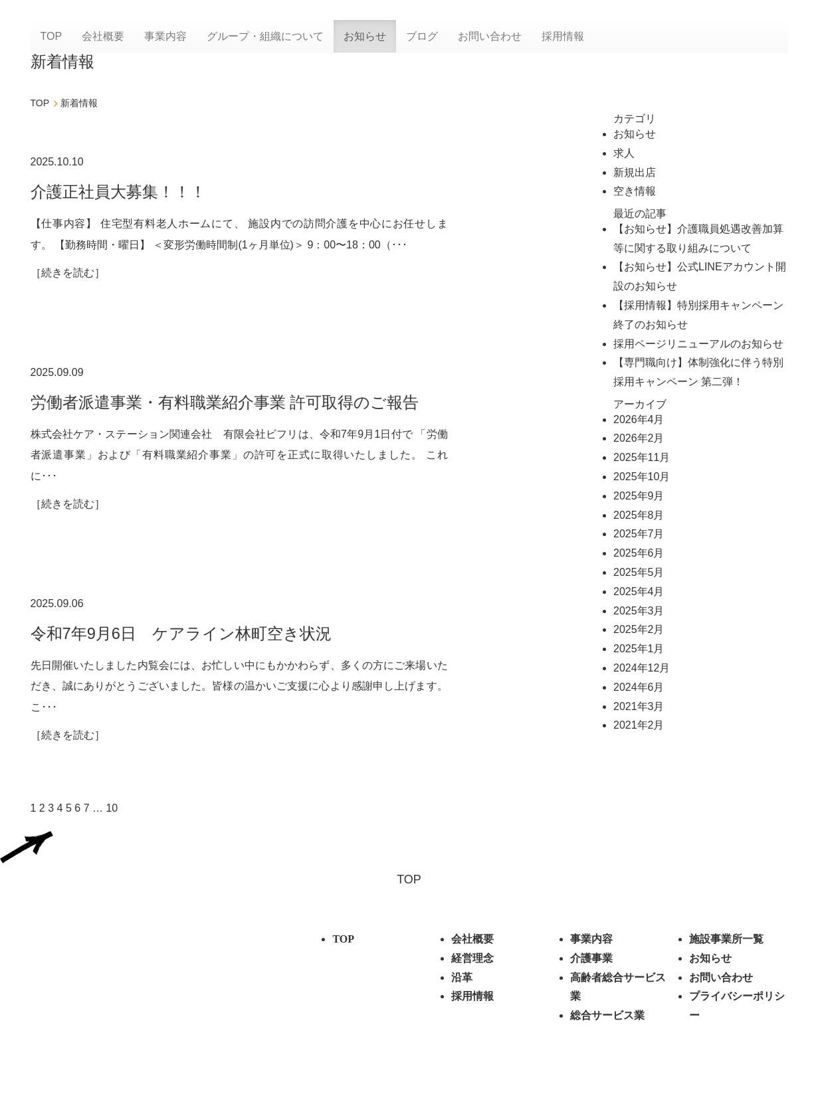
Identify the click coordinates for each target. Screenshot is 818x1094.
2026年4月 (639, 419)
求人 (624, 153)
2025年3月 (639, 610)
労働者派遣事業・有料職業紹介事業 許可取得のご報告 (225, 403)
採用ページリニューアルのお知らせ (698, 343)
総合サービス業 (607, 1018)
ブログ (422, 36)
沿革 (461, 980)
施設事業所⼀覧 (726, 942)
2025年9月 (639, 495)
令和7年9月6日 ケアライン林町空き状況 (181, 635)
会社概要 (103, 36)
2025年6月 (639, 553)
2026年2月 (639, 438)
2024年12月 (641, 668)
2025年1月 (639, 648)
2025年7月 (639, 533)
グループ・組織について (265, 36)
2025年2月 (639, 629)
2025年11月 (641, 457)
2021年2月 (639, 725)
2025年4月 (639, 591)
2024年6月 (639, 687)
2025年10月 (641, 476)
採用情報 (563, 36)
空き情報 (634, 191)
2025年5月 (639, 572)
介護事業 (591, 960)
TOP (51, 36)
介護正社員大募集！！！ (118, 192)
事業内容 (165, 36)
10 (112, 810)
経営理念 (472, 960)
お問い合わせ (490, 36)
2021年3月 (639, 706)
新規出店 (634, 172)
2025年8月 (639, 515)
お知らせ (365, 36)
